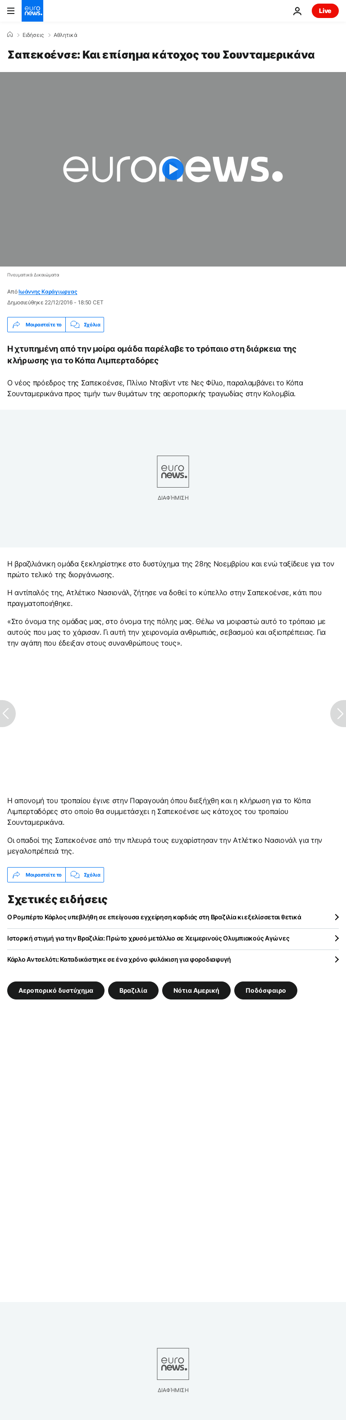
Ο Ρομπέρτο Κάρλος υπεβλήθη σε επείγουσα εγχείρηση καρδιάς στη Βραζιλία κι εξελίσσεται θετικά (154, 917)
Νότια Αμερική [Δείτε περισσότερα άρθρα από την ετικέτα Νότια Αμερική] (196, 990)
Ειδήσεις (33, 35)
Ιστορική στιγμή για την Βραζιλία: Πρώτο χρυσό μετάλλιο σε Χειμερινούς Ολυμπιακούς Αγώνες (148, 938)
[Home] (10, 35)
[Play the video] (173, 169)
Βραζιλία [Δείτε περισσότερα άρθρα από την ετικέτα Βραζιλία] (133, 990)
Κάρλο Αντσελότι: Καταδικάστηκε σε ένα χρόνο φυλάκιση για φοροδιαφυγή (119, 959)
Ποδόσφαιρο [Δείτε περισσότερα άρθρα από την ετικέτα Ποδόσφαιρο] (266, 990)
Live (325, 10)
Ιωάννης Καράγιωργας (47, 291)
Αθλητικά (65, 35)
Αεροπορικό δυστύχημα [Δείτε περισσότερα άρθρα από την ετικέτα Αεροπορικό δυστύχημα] (55, 990)
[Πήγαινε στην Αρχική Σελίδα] (32, 11)
